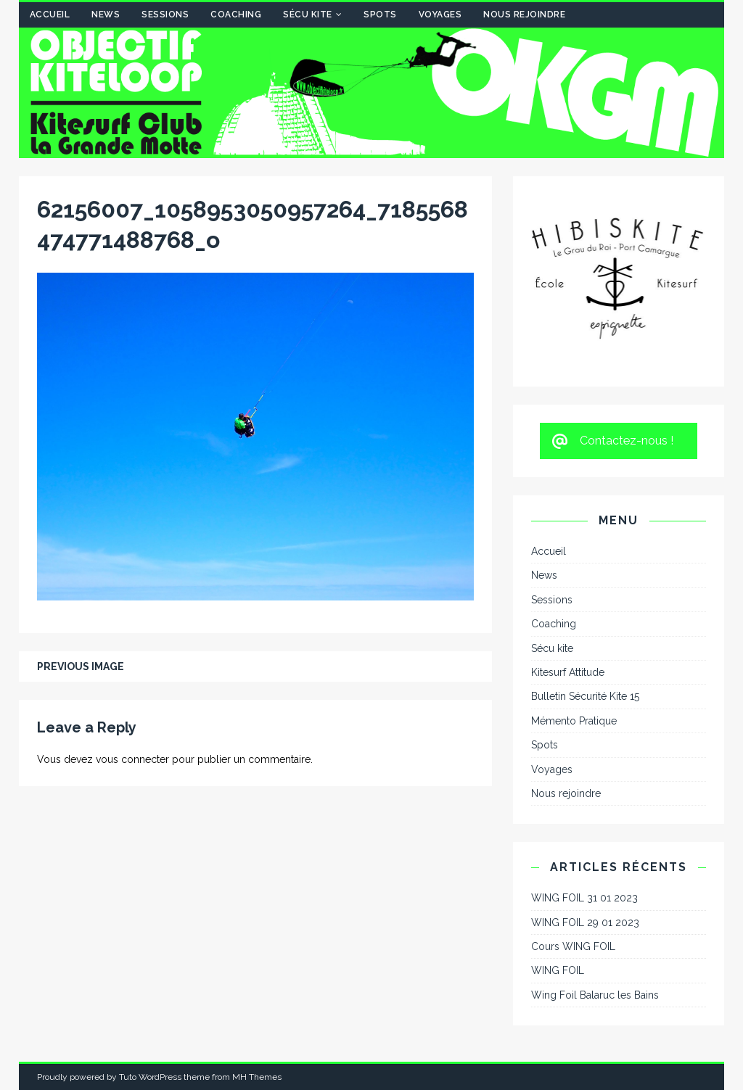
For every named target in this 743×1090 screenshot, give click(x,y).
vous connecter (132, 759)
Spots (380, 14)
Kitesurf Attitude (567, 672)
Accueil (50, 14)
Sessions (165, 14)
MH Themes (257, 1077)
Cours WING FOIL (573, 946)
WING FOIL (557, 970)
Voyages (440, 14)
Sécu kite (307, 14)
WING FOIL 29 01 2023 (585, 922)
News (105, 14)
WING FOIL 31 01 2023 (584, 898)
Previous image (80, 666)
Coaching (235, 14)
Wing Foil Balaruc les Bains (595, 995)
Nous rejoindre (524, 14)
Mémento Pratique (574, 721)
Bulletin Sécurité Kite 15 (585, 696)
